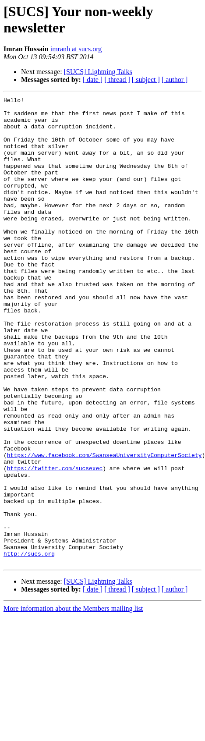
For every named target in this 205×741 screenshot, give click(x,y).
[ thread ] (117, 79)
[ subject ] (146, 79)
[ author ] (175, 79)
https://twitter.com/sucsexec (54, 543)
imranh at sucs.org (76, 49)
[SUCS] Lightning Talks (98, 71)
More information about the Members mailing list (73, 702)
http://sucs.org (29, 645)
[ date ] (92, 79)
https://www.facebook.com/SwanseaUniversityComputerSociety (104, 527)
